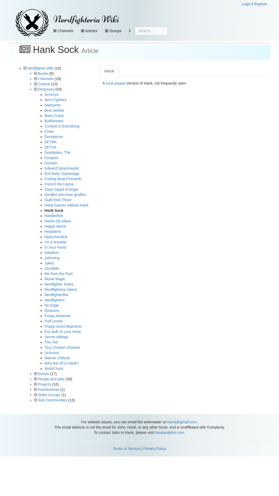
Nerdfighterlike (56, 295)
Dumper (51, 163)
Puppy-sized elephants (63, 326)
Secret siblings (57, 337)
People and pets (51, 379)
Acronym (52, 94)
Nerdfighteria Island (61, 289)
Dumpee (52, 158)
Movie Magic (55, 279)
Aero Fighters (56, 100)
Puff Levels (54, 321)
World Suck (54, 368)
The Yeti (51, 342)
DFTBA (51, 142)
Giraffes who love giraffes (65, 195)
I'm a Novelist (56, 242)
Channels (63, 31)
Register (260, 4)
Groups (113, 31)
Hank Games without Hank (67, 205)
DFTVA (50, 147)
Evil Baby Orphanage (62, 173)
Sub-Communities (52, 400)
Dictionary (46, 89)
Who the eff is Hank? (62, 363)
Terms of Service (126, 448)
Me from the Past (59, 274)
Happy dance (56, 226)
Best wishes (54, 110)
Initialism (52, 253)
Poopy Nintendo (58, 316)
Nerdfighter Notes (59, 284)
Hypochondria (56, 237)
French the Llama (59, 184)
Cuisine (44, 84)
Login (246, 4)
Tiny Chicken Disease (62, 347)
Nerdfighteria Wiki (86, 19)
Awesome (53, 105)
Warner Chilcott (57, 358)
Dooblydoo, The (58, 152)
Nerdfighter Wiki (40, 68)
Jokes (49, 263)
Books (43, 73)
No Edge (52, 305)
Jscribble (52, 268)
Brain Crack (54, 116)
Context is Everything (62, 126)
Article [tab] (109, 71)
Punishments (48, 389)
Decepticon (54, 137)
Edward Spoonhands (62, 168)
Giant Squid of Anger (62, 189)
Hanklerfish (54, 216)
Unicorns (52, 353)
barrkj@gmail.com (182, 422)
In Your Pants (56, 247)
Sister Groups (49, 395)
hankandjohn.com (169, 432)
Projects (44, 384)
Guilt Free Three (58, 200)
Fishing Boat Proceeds (63, 179)
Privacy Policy (154, 448)
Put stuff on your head (63, 332)
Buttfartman (54, 121)
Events (43, 374)
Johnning (52, 258)
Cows (49, 131)
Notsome (52, 310)
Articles (89, 31)
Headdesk (53, 231)
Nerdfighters (55, 300)
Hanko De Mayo (58, 221)
